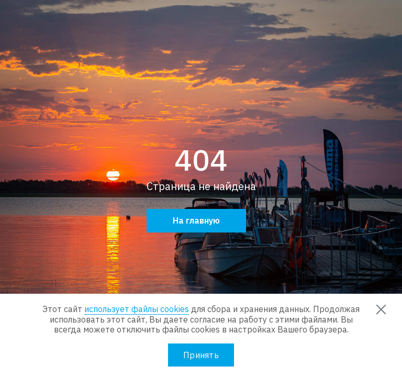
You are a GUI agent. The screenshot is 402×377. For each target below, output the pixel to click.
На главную (196, 220)
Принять (201, 355)
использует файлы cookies (136, 309)
